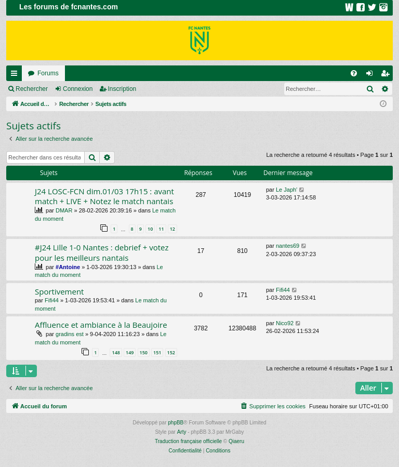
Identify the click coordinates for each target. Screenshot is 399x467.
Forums (48, 73)
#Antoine (68, 267)
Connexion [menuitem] (371, 75)
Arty (182, 432)
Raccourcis (16, 75)
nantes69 (287, 246)
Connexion (77, 88)
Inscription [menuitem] (387, 75)
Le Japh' (286, 189)
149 (130, 352)
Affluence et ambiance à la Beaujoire (101, 324)
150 (144, 352)
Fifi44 (52, 300)
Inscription (122, 88)
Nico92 (285, 323)
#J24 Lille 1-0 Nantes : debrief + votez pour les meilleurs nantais (101, 252)
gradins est (70, 334)
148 (115, 352)
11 (161, 228)
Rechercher (32, 88)
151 (157, 352)
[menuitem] (354, 73)
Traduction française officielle (188, 441)
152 (171, 352)
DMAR (64, 210)
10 (150, 228)
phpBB (175, 422)
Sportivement (59, 291)
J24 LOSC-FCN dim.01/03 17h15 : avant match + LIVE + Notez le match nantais (104, 196)
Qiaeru (236, 441)
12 (172, 228)
